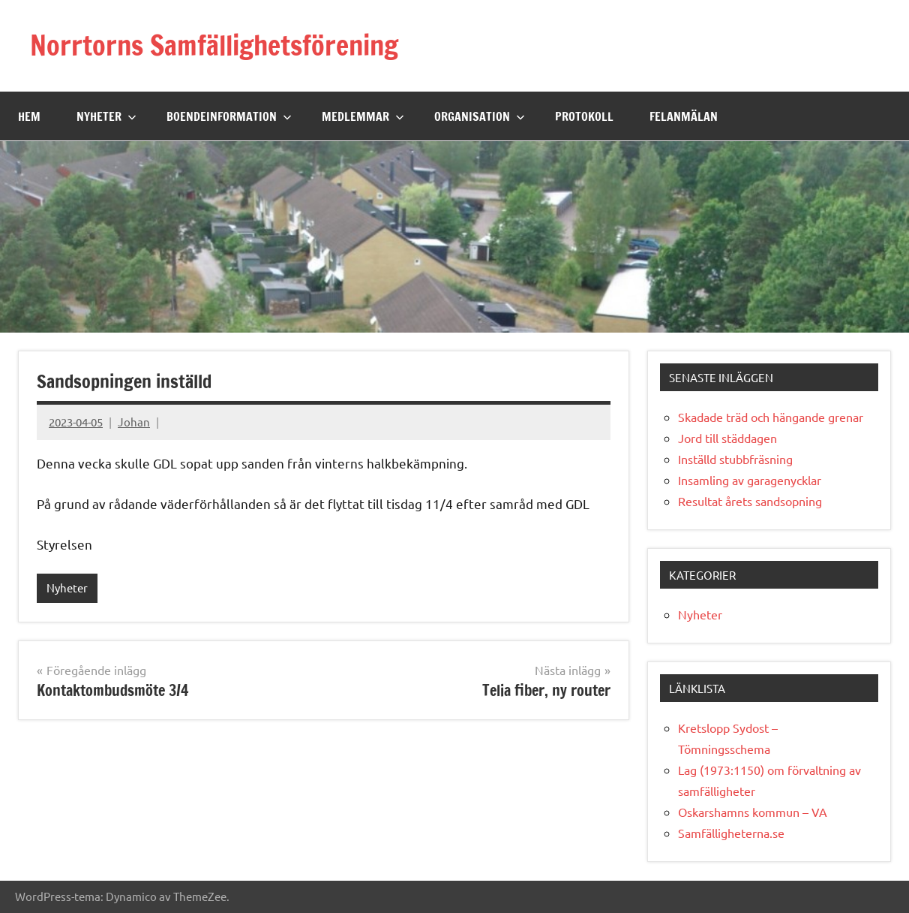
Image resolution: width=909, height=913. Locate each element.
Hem (29, 116)
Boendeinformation (229, 116)
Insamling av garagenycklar (749, 479)
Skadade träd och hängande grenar (770, 416)
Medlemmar (363, 116)
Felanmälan (684, 116)
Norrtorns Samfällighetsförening (214, 45)
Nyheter (106, 116)
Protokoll (584, 116)
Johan (134, 421)
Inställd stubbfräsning (735, 458)
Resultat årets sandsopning (750, 500)
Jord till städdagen (727, 437)
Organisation (479, 116)
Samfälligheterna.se (731, 832)
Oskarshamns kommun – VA (752, 811)
